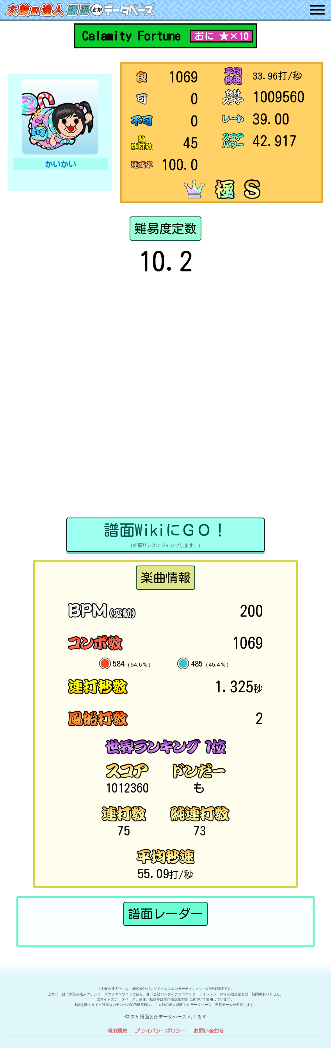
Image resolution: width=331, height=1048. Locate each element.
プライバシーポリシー (160, 1030)
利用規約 (117, 1030)
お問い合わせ (209, 1030)
